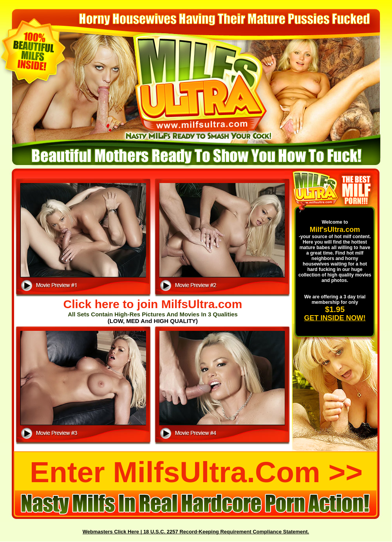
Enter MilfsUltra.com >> (196, 472)
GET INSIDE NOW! (335, 318)
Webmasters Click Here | (113, 532)
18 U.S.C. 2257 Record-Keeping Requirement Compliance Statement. (226, 532)
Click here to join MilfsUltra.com (152, 304)
